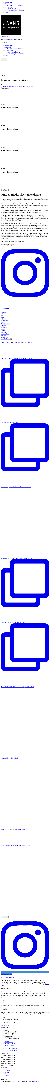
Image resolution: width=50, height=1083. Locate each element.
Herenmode (8, 4)
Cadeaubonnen (9, 7)
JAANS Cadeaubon (14, 9)
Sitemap (7, 1072)
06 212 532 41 (9, 1042)
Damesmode (8, 2)
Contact (7, 12)
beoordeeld (11, 39)
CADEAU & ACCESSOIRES (14, 5)
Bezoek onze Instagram (8, 977)
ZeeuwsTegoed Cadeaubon (16, 10)
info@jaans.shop (10, 1043)
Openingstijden (5, 36)
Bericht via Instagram (11, 1048)
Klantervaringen (9, 1074)
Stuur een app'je (9, 1045)
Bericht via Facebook (11, 1050)
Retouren (7, 1070)
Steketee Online (34, 1081)
